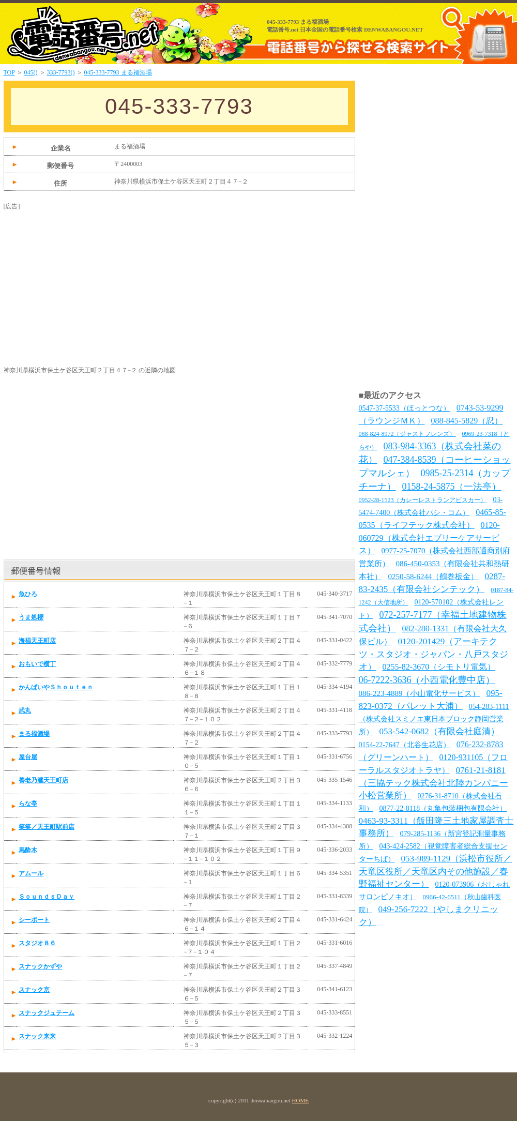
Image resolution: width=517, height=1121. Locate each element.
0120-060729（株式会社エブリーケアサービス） (429, 538)
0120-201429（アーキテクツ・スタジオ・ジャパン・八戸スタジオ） (433, 654)
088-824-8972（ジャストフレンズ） (407, 433)
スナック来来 (37, 1036)
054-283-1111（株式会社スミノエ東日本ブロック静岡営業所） (434, 719)
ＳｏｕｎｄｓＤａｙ (46, 896)
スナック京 (34, 989)
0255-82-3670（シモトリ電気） (439, 666)
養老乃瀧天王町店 (43, 780)
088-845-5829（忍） (467, 420)
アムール (31, 873)
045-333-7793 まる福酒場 (118, 72)
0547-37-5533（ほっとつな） (404, 408)
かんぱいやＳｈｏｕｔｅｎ (56, 687)
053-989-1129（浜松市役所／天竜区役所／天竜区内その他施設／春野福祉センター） (435, 871)
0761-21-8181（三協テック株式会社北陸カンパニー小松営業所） (433, 782)
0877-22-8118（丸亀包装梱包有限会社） (443, 808)
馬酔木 (28, 850)
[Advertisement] (81, 275)
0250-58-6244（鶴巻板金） (433, 576)
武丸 (25, 710)
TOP (9, 72)
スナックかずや (40, 966)
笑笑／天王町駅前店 (46, 826)
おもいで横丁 (37, 664)
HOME (300, 1100)
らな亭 (28, 803)
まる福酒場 (34, 733)
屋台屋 (28, 757)
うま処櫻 (31, 617)
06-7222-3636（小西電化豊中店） (427, 680)
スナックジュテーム (46, 1013)
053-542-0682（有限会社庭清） (439, 731)
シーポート (34, 919)
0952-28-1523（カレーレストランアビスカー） (423, 500)
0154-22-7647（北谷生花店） (404, 745)
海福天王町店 (37, 640)
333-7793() (61, 72)
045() (31, 72)
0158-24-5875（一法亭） (451, 486)
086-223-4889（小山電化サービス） (419, 693)
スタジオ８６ (37, 943)
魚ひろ (28, 594)
